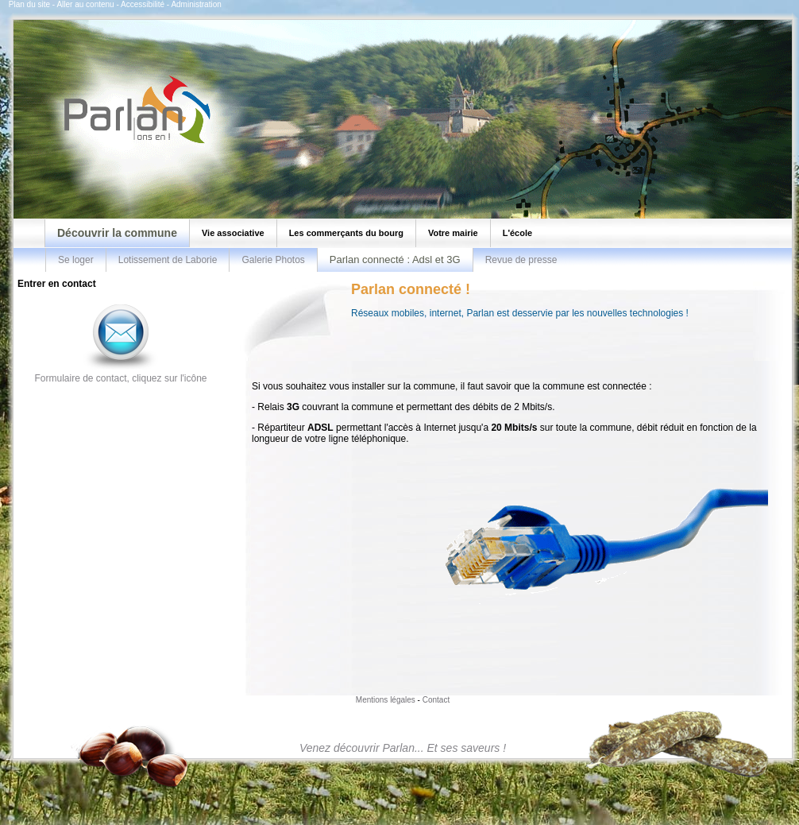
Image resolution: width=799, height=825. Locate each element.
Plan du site (29, 4)
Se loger (76, 259)
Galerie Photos (272, 259)
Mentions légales (385, 699)
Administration (196, 4)
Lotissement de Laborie (168, 259)
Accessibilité (142, 4)
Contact (436, 699)
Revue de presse (521, 259)
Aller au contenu (85, 4)
